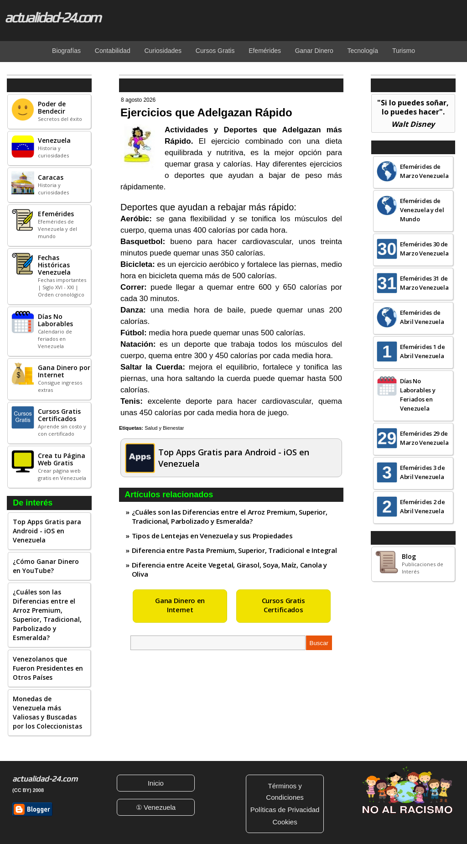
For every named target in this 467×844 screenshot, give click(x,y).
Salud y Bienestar (164, 428)
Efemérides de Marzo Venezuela (424, 171)
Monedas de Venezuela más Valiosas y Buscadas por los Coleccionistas (47, 712)
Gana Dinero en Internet (180, 605)
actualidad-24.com (52, 17)
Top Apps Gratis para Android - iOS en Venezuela (47, 530)
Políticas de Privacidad (285, 809)
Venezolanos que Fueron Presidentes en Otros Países (48, 668)
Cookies (284, 822)
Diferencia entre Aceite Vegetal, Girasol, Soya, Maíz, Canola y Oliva (229, 569)
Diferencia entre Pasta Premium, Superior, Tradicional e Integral (234, 550)
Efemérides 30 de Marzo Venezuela (424, 248)
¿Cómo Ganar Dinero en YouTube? (46, 566)
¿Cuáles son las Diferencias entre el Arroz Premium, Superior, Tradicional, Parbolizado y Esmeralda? (47, 615)
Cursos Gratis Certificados (283, 605)
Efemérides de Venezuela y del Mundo (422, 210)
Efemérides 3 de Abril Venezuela (422, 472)
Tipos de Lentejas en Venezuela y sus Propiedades (212, 535)
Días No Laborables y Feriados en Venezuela (417, 394)
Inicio (156, 783)
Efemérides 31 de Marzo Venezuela (424, 283)
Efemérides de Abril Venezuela (422, 317)
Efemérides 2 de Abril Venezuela (422, 506)
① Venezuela (156, 807)
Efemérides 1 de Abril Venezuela (422, 351)
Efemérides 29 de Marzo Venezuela (424, 438)
